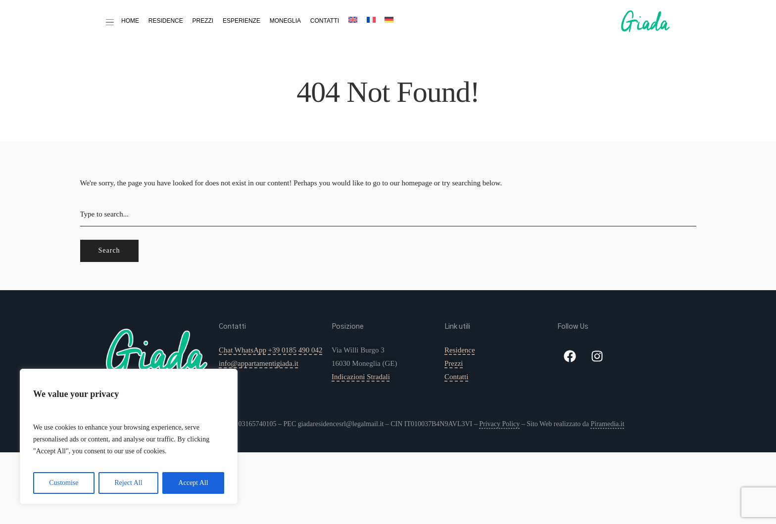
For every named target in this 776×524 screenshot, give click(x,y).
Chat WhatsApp (242, 350)
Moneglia (285, 20)
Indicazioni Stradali (361, 377)
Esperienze (241, 20)
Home (130, 20)
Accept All (193, 482)
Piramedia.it (607, 424)
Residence (165, 20)
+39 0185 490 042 (295, 350)
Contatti (324, 20)
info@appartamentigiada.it (258, 363)
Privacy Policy (499, 424)
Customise (63, 482)
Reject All (128, 482)
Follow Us (572, 326)
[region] (129, 436)
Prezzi (203, 20)
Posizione (348, 326)
